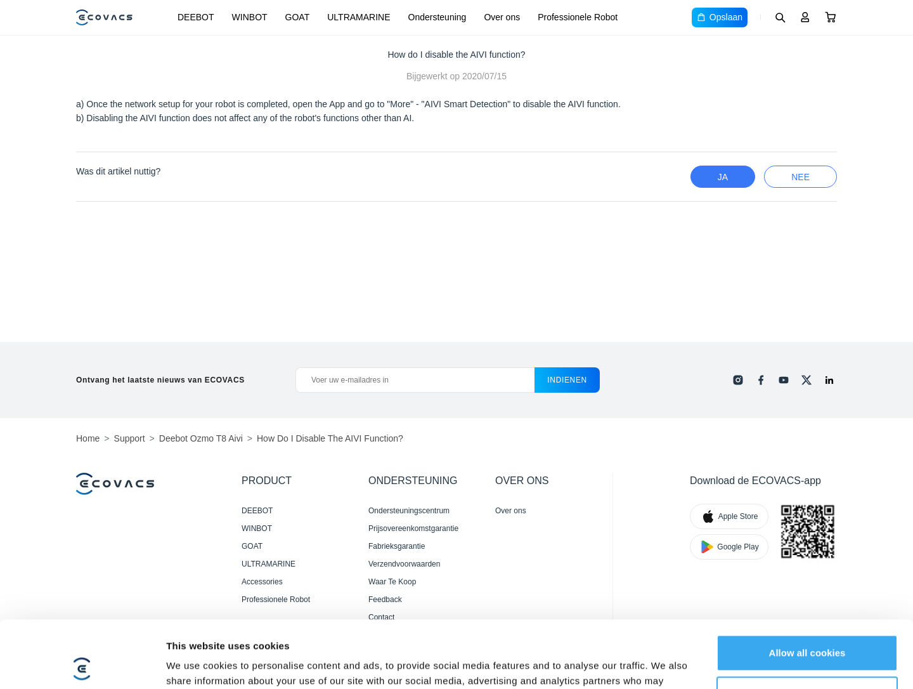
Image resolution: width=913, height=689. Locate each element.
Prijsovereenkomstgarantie (413, 528)
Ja (723, 177)
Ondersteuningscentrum (409, 510)
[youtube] (783, 380)
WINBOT (250, 17)
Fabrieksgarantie (396, 546)
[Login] (805, 17)
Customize (807, 627)
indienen (567, 380)
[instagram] (738, 380)
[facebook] (760, 380)
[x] (806, 380)
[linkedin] (829, 380)
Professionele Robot (578, 17)
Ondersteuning (437, 17)
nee (800, 177)
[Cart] (830, 17)
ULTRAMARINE (358, 17)
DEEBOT (196, 17)
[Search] (780, 17)
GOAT (297, 17)
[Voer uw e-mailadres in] (414, 380)
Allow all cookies (807, 586)
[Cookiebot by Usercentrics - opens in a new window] (82, 664)
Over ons (502, 17)
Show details (195, 664)
